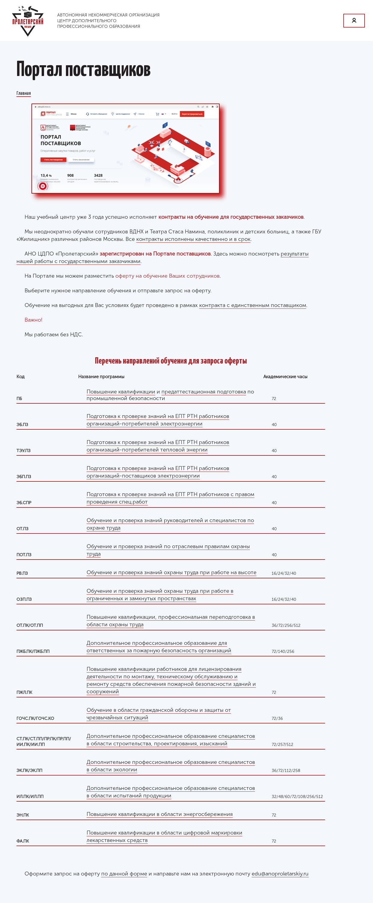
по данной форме (124, 873)
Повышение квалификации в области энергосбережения (160, 814)
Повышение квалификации (121, 391)
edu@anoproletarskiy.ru (280, 873)
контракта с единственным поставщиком (252, 305)
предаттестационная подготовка (203, 391)
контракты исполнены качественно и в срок (193, 239)
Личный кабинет (354, 21)
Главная (23, 92)
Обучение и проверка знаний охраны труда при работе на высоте (171, 572)
